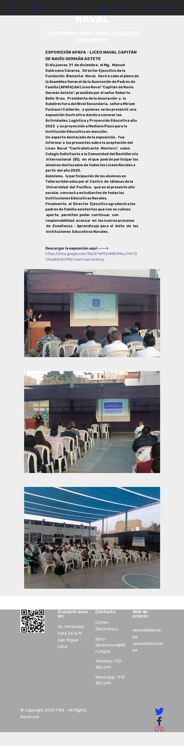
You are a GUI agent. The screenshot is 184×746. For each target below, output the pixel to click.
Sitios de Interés (158, 8)
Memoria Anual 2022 (111, 9)
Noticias (39, 7)
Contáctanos (72, 7)
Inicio (14, 7)
